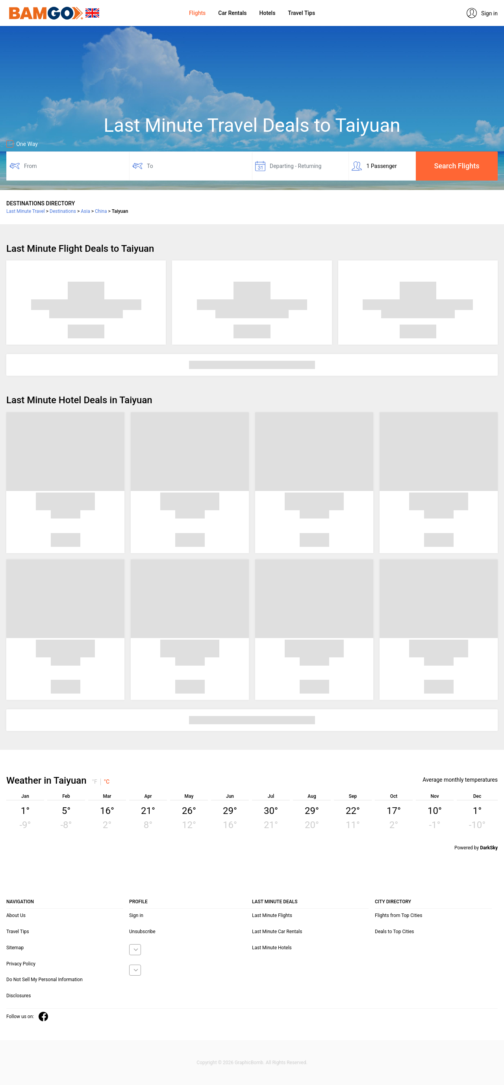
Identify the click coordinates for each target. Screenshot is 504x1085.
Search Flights (457, 166)
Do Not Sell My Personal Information (44, 979)
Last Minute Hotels (272, 947)
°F (94, 782)
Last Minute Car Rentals (277, 931)
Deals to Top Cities (394, 931)
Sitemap (15, 947)
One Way (22, 144)
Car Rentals (232, 13)
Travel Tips (301, 13)
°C (107, 782)
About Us (16, 915)
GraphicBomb (249, 1062)
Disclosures (18, 995)
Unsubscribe (142, 931)
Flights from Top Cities (398, 915)
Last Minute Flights (272, 915)
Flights (197, 13)
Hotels (267, 13)
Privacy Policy (20, 964)
